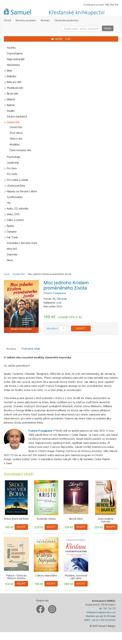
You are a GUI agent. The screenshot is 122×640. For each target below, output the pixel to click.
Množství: (52, 328)
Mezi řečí (12, 248)
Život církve (16, 132)
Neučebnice (13, 64)
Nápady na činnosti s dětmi (22, 191)
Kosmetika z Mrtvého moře (22, 243)
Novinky (11, 47)
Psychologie (13, 156)
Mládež (11, 99)
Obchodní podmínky (66, 20)
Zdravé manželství (17, 116)
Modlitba (14, 144)
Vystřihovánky (15, 197)
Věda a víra (16, 138)
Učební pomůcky (16, 185)
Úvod (7, 20)
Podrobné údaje (30, 348)
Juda (58, 302)
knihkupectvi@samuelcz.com (101, 612)
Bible (9, 70)
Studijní (10, 110)
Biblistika (11, 76)
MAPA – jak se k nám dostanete (100, 620)
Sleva (10, 260)
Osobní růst (13, 122)
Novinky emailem (26, 20)
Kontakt (45, 20)
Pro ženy (12, 168)
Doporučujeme (14, 53)
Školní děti (12, 93)
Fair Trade (12, 237)
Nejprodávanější (15, 59)
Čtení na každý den (20, 150)
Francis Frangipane (55, 293)
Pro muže (12, 174)
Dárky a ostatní (15, 220)
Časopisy (12, 231)
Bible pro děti (14, 82)
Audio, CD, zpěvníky (18, 208)
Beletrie (11, 105)
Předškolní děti (15, 87)
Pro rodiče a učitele (17, 179)
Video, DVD (13, 214)
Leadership (13, 162)
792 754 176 (109, 608)
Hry (9, 202)
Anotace (11, 348)
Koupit (80, 328)
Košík (61, 39)
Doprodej (12, 254)
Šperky (10, 225)
